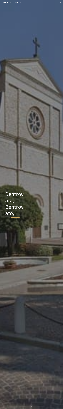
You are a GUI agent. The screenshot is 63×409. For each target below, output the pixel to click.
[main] (15, 204)
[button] (61, 2)
